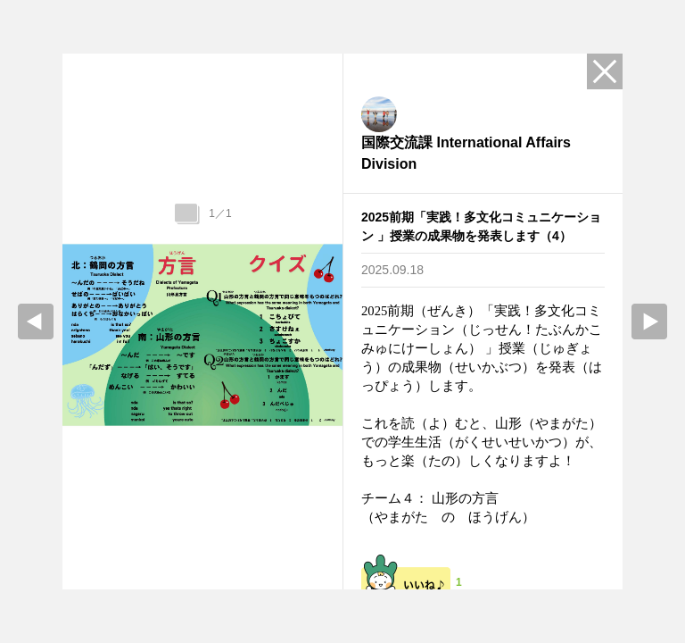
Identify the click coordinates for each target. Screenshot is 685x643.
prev (36, 321)
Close (605, 71)
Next (649, 321)
